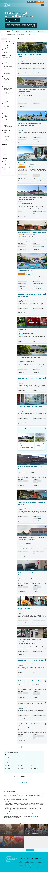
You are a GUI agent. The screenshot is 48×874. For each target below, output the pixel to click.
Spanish (5, 160)
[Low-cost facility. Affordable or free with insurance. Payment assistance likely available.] (27, 234)
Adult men (5, 100)
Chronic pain (6, 139)
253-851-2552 (21, 301)
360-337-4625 (21, 383)
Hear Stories (32, 1)
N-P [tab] (23, 757)
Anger (5, 133)
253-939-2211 (21, 644)
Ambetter (5, 61)
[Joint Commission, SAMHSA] (25, 178)
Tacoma (21, 760)
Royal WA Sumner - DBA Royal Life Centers (32, 233)
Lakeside (5, 153)
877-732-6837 (21, 237)
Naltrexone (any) (6, 127)
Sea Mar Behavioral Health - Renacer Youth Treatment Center (30, 198)
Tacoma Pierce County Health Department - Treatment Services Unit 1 (32, 538)
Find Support (40, 1)
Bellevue (21, 763)
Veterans (5, 103)
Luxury (5, 90)
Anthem (5, 65)
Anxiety (5, 135)
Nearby (29, 38)
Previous (18, 746)
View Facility (30, 166)
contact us (34, 816)
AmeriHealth (6, 62)
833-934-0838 (22, 166)
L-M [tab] (20, 757)
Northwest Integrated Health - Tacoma (30, 681)
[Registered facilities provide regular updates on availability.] (40, 180)
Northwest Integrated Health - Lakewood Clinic (31, 574)
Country (5, 150)
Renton (8, 765)
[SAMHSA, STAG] (25, 485)
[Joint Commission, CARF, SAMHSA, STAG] (25, 141)
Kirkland (21, 765)
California (24, 431)
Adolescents (6, 107)
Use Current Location (13, 21)
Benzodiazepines (6, 116)
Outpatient (5, 49)
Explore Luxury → (30, 849)
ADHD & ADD (6, 132)
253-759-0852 (21, 708)
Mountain (5, 154)
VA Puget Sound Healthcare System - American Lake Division (30, 124)
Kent (34, 763)
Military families (6, 106)
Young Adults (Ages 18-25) (8, 80)
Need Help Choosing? (6, 173)
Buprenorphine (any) (7, 126)
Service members (6, 105)
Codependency (6, 140)
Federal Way (35, 765)
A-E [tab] (13, 757)
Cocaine (5, 117)
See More (34, 70)
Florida (28, 431)
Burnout (5, 137)
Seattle (8, 760)
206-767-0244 (21, 362)
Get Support (30, 858)
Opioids (5, 113)
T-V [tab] (28, 757)
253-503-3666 (21, 580)
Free (4, 70)
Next (30, 746)
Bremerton (35, 760)
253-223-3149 (21, 665)
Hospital (5, 48)
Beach (5, 146)
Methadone (6, 125)
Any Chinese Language (7, 167)
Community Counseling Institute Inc (30, 703)
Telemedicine (6, 52)
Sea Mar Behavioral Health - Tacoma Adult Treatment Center (32, 91)
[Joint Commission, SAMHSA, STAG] (25, 106)
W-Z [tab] (30, 757)
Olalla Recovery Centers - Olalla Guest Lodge (30, 55)
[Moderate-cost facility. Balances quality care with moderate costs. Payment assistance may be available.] (19, 331)
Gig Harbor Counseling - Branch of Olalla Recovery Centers (31, 295)
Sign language (6, 161)
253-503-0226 (21, 686)
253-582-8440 (21, 130)
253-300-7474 (21, 474)
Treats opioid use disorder (8, 88)
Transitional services (7, 93)
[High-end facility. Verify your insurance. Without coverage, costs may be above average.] (28, 164)
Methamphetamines (7, 119)
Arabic (5, 165)
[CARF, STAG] (25, 72)
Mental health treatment (8, 89)
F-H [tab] (15, 757)
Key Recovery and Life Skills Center (29, 357)
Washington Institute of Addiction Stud (31, 660)
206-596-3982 (21, 334)
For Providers (38, 858)
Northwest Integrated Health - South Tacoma (30, 468)
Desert (5, 151)
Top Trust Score (12, 38)
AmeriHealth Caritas (7, 63)
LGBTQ (5, 102)
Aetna (5, 59)
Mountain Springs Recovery (41, 443)
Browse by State (23, 782)
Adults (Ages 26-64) (7, 79)
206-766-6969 (21, 204)
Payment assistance (7, 73)
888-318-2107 (22, 274)
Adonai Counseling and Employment (30, 406)
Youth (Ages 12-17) (7, 82)
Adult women (6, 101)
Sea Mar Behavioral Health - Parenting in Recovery (31, 503)
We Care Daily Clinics (25, 608)
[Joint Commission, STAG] (25, 249)
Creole (5, 168)
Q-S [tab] (25, 757)
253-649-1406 (21, 544)
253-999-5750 (21, 613)
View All (4, 95)
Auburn (8, 768)
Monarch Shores (23, 163)
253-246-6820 (21, 509)
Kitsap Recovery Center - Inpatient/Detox (31, 378)
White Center (35, 768)
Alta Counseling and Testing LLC (28, 724)
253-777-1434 (21, 411)
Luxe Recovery (22, 270)
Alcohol (5, 115)
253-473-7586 (21, 729)
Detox (5, 51)
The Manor (21, 443)
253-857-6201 (21, 61)
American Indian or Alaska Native (8, 164)
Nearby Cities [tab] (8, 757)
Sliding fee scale (6, 72)
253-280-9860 (21, 96)
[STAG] (25, 372)
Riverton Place (22, 329)
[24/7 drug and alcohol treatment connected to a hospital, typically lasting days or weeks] (7, 48)
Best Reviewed (21, 38)
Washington (11, 754)
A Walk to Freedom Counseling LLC (29, 639)
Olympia (8, 763)
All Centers (4, 38)
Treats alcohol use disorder (8, 86)
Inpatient (5, 47)
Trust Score (25, 798)
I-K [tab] (17, 757)
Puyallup (22, 768)
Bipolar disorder (6, 136)
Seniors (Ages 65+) (7, 78)
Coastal (5, 149)
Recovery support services (8, 92)
